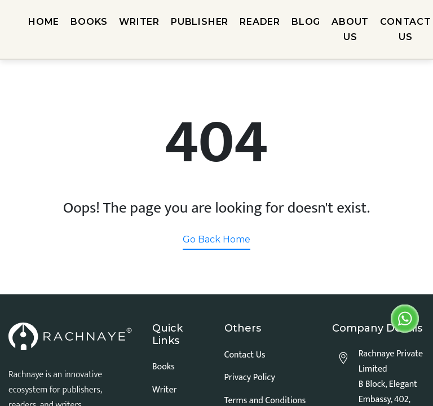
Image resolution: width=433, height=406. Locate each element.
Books (163, 366)
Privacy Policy (249, 377)
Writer (164, 390)
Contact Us (245, 355)
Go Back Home (216, 239)
